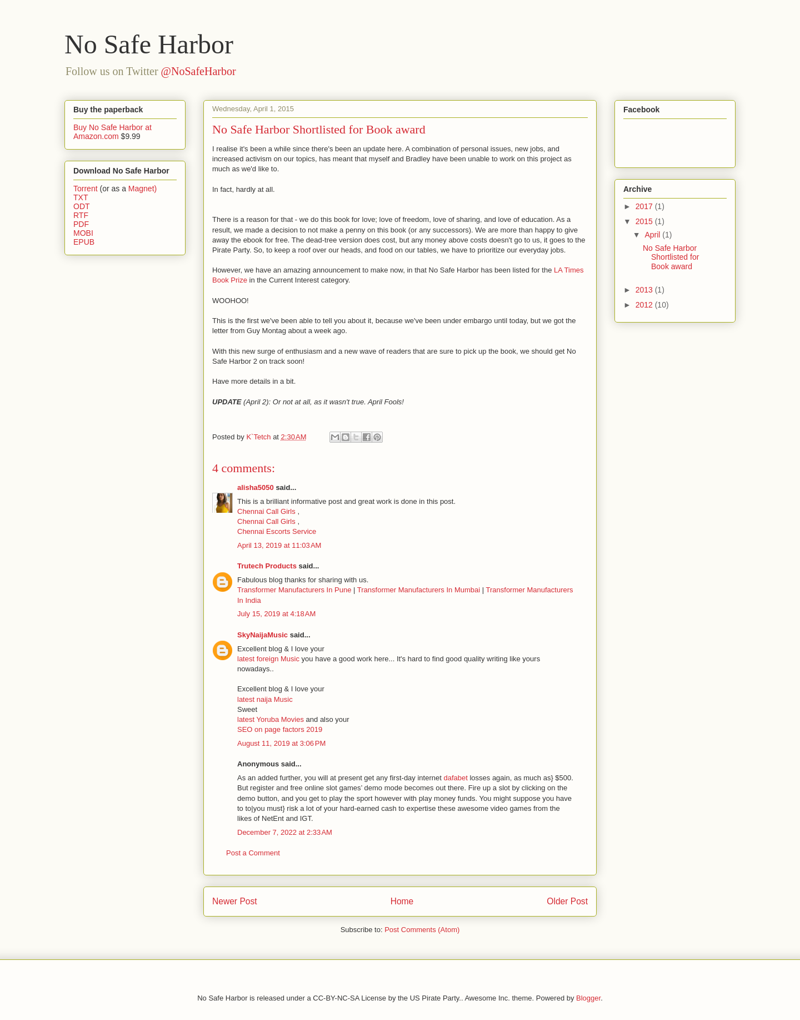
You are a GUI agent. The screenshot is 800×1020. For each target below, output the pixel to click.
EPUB (83, 241)
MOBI (83, 233)
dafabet (455, 778)
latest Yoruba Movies (271, 719)
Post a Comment (253, 853)
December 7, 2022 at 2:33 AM (284, 832)
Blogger (588, 998)
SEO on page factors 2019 (279, 729)
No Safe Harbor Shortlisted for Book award (671, 257)
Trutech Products (267, 566)
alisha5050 (255, 487)
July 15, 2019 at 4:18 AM (276, 614)
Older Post (567, 901)
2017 (645, 206)
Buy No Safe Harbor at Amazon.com (112, 132)
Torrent (85, 188)
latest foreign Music (269, 659)
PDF (81, 224)
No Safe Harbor (148, 44)
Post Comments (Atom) (421, 929)
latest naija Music (265, 699)
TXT (80, 197)
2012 (645, 304)
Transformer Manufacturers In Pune (294, 590)
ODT (81, 206)
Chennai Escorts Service (276, 531)
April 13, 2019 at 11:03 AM (279, 545)
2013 (645, 289)
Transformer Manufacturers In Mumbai (419, 590)
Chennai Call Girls (267, 511)
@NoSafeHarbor (198, 71)
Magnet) (142, 188)
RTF (80, 215)
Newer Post (234, 901)
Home (402, 901)
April (653, 234)
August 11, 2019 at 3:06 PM (281, 743)
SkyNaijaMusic (262, 635)
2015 (645, 221)
